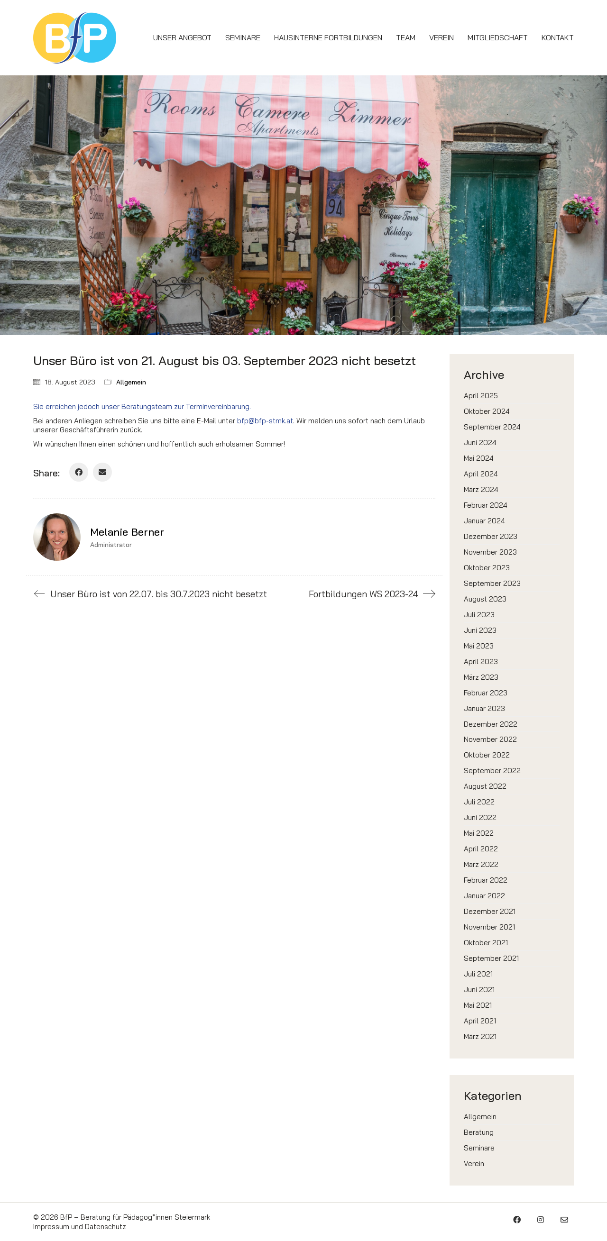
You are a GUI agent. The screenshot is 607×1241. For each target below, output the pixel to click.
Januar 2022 (484, 895)
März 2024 (481, 489)
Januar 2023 (484, 708)
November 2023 (490, 552)
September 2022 (492, 770)
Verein (474, 1163)
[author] (57, 537)
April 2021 (480, 1020)
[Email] (102, 472)
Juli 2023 (479, 614)
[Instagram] (540, 1219)
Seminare (479, 1147)
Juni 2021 (479, 989)
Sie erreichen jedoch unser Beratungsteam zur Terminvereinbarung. (142, 406)
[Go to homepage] (74, 38)
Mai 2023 (479, 645)
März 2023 (481, 677)
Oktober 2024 (487, 411)
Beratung (479, 1132)
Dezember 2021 (489, 911)
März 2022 (481, 864)
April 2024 (481, 473)
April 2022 (481, 848)
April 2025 (481, 395)
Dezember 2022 (490, 724)
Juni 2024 (480, 442)
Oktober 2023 (487, 567)
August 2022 (485, 786)
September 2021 (491, 958)
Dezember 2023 (490, 536)
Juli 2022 (479, 801)
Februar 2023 (485, 692)
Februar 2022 (485, 880)
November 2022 (490, 739)
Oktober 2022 (487, 754)
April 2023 (481, 661)
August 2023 (485, 598)
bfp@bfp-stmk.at (265, 420)
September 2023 (492, 583)
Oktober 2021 (486, 942)
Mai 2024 (479, 458)
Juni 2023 (480, 630)
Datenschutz (105, 1226)
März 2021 (480, 1036)
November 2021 (489, 926)
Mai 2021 (478, 1005)
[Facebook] (78, 472)
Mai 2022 (479, 833)
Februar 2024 (485, 505)
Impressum (51, 1226)
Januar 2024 (484, 520)
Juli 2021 (478, 973)
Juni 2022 (480, 817)
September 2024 (492, 426)
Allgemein (131, 382)
